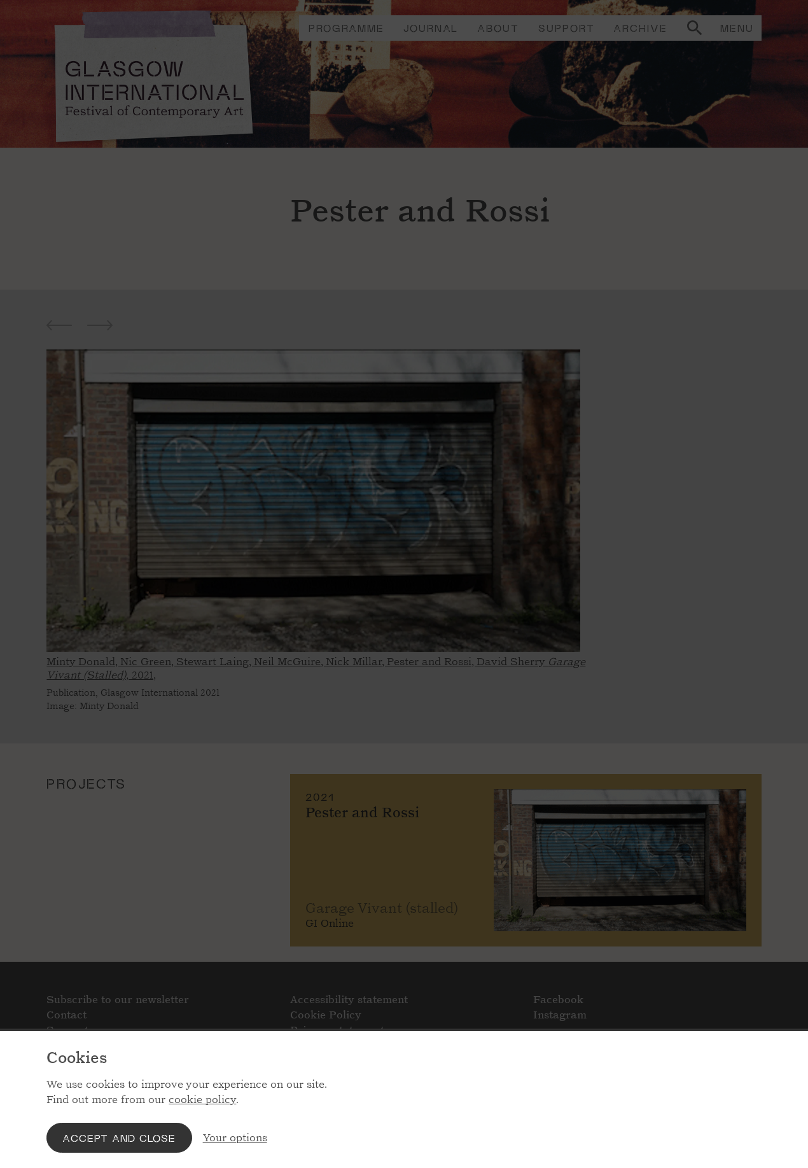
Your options (235, 1138)
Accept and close (119, 1138)
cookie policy (202, 1100)
